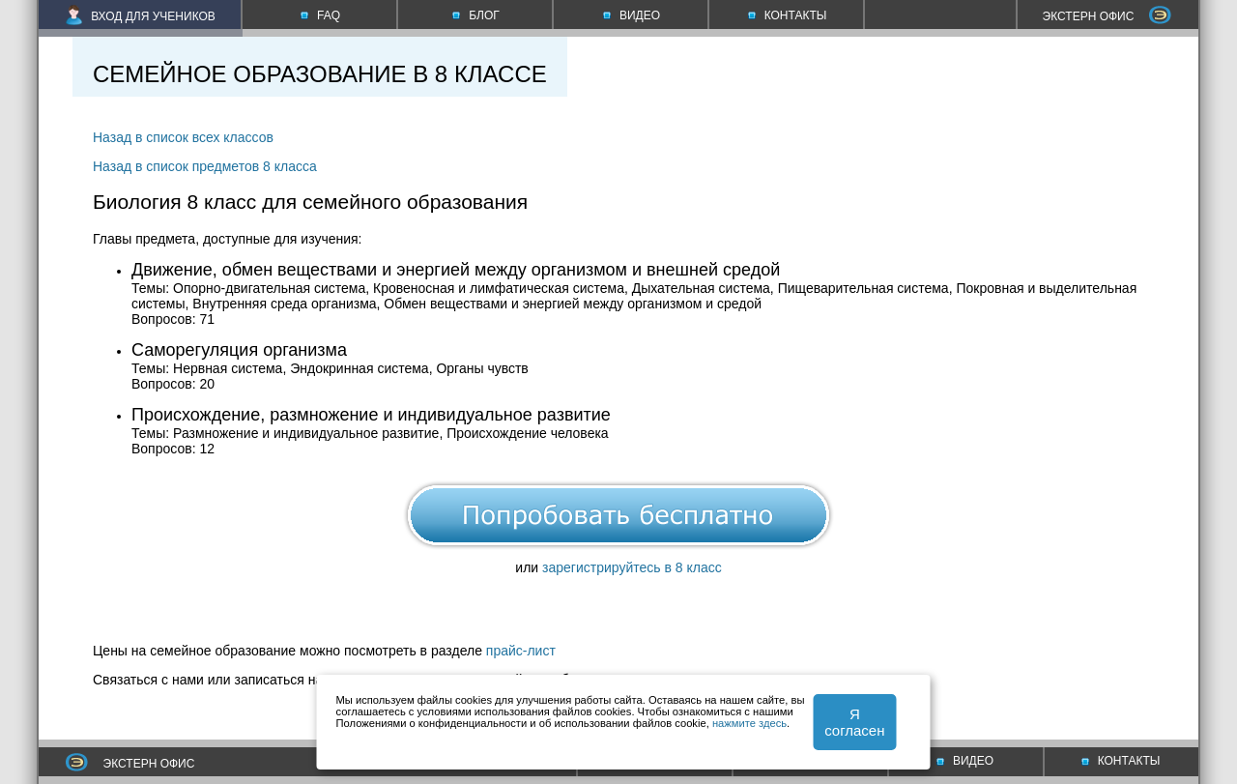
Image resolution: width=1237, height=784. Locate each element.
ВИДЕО (964, 761)
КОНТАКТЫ (1121, 761)
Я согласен (854, 722)
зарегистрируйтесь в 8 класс (632, 567)
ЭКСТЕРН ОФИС (1107, 16)
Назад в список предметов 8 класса (205, 166)
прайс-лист (521, 650)
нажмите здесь (749, 723)
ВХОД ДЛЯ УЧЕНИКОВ (141, 16)
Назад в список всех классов (183, 137)
